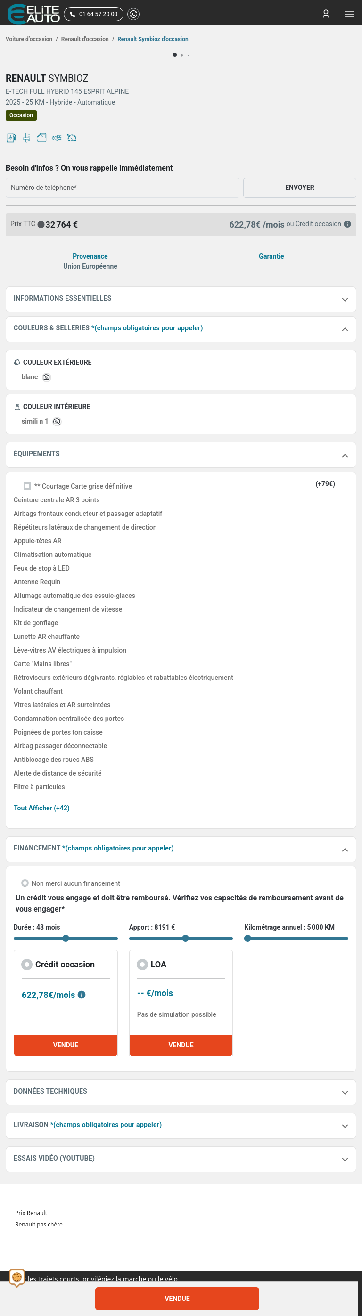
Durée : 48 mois (37, 927)
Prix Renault (31, 1213)
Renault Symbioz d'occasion (152, 39)
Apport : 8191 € (152, 927)
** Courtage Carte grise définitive (83, 486)
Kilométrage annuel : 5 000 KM (289, 927)
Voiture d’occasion (32, 39)
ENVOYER (299, 187)
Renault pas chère (39, 1224)
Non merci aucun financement (76, 883)
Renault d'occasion (87, 39)
